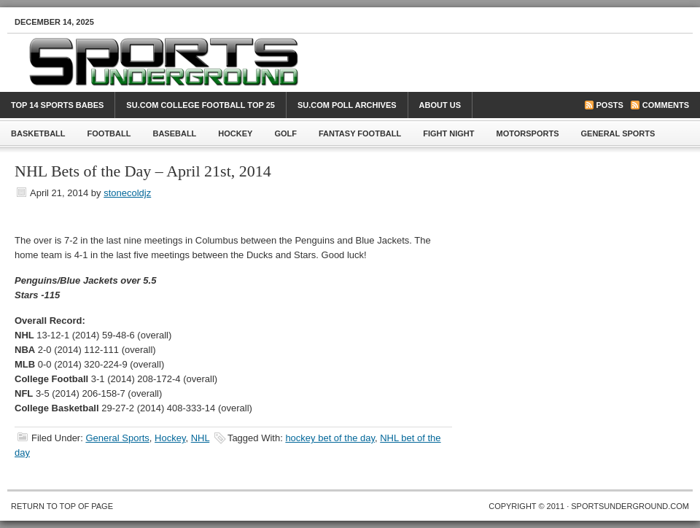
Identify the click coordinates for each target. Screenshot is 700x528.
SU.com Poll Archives (347, 105)
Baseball (174, 133)
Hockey (235, 133)
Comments (665, 105)
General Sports (618, 133)
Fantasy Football (360, 133)
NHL (200, 437)
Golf (285, 133)
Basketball (38, 133)
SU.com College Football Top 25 (200, 105)
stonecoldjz (127, 192)
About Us (440, 105)
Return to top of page (62, 506)
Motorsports (528, 133)
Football (109, 133)
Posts (609, 105)
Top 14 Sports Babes (57, 105)
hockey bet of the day (330, 437)
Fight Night (448, 133)
